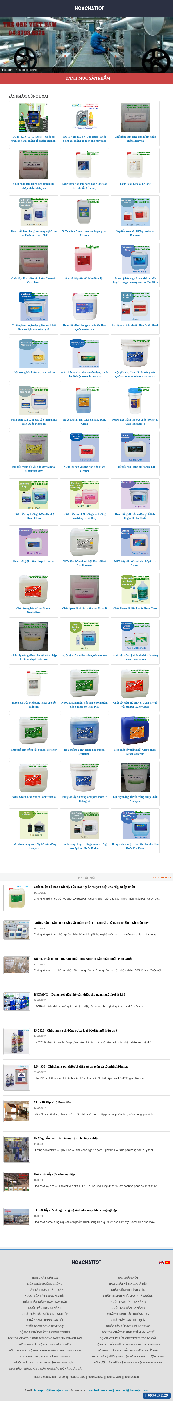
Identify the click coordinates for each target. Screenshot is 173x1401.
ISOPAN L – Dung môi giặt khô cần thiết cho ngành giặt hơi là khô (79, 994)
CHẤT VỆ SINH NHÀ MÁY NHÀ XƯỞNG (128, 1295)
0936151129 (156, 1395)
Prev (5, 46)
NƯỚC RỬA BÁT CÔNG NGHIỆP (45, 1295)
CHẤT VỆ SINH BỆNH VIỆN (128, 1289)
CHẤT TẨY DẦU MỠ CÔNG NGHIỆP (45, 1314)
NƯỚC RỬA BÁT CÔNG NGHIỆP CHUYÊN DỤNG (45, 1362)
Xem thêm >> (162, 877)
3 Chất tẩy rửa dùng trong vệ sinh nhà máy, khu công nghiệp (75, 1210)
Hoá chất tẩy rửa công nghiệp (54, 1174)
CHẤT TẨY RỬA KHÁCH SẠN (44, 1289)
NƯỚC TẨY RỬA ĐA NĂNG (45, 1308)
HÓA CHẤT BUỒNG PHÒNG (45, 1283)
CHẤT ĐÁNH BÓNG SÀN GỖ (45, 1320)
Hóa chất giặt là (45, 1277)
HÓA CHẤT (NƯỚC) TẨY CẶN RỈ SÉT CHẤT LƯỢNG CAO (128, 1356)
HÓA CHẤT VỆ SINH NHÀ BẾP (128, 1283)
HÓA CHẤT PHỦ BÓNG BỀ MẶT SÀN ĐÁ (45, 1356)
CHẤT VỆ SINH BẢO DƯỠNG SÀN (128, 1314)
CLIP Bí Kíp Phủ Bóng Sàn (52, 1102)
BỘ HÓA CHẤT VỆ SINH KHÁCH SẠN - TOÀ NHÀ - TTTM (45, 1350)
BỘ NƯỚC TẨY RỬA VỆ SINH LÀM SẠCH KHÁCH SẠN (128, 1362)
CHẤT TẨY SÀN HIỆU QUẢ (128, 1320)
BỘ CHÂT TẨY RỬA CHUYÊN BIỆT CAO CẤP (128, 1338)
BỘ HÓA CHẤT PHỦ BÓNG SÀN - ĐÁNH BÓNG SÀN (128, 1344)
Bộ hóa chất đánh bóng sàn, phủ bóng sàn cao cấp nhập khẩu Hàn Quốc (83, 958)
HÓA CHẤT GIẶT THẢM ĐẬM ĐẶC (45, 1302)
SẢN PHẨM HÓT (128, 1277)
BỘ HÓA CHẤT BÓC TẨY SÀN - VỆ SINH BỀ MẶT (128, 1350)
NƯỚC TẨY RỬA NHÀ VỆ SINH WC (128, 1326)
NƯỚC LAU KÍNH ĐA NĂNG (128, 1302)
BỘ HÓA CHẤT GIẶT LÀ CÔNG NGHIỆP (45, 1332)
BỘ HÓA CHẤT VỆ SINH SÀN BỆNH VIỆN (45, 1344)
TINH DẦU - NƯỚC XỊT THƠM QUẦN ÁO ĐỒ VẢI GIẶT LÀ (44, 1368)
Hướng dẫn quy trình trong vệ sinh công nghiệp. (67, 1138)
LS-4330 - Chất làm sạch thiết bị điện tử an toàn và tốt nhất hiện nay (81, 1066)
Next (167, 46)
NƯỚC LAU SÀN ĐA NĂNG (128, 1308)
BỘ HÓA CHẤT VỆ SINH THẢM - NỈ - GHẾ (128, 1332)
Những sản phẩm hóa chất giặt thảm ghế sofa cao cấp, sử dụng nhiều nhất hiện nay (91, 922)
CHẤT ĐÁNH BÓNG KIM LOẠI (45, 1326)
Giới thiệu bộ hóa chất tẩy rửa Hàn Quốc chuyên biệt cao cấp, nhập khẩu (84, 887)
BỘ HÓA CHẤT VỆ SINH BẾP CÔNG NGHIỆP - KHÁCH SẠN (45, 1338)
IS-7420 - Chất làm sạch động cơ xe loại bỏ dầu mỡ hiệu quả (75, 1030)
